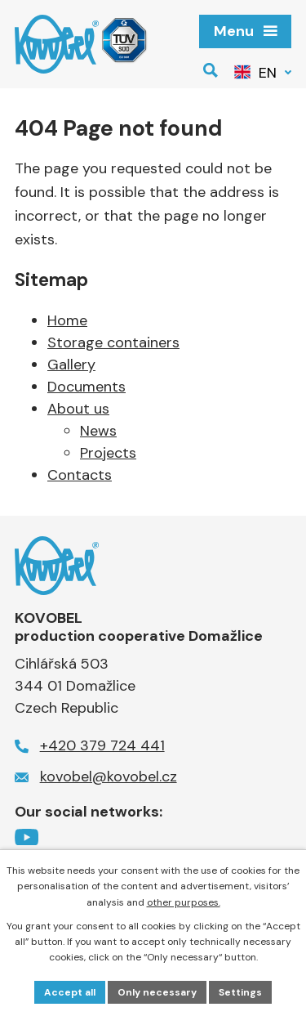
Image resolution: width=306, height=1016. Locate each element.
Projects (108, 453)
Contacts (79, 475)
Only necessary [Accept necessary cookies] (157, 992)
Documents (86, 386)
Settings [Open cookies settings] (240, 992)
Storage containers (113, 342)
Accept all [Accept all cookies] (69, 992)
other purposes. (183, 902)
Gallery (71, 364)
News (98, 431)
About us (78, 408)
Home (67, 320)
